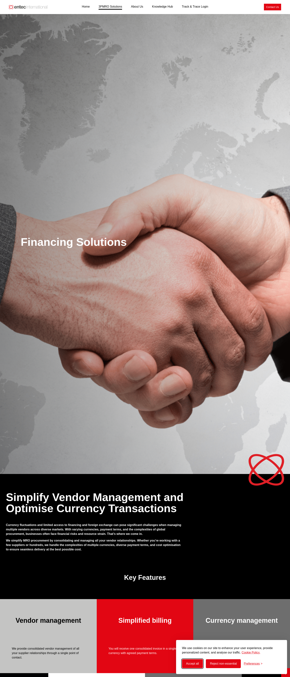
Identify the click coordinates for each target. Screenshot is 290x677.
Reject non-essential (223, 663)
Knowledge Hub (162, 6)
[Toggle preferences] (253, 663)
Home (86, 6)
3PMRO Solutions (110, 6)
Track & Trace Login (195, 6)
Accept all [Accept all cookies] (192, 663)
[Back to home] (28, 7)
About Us (137, 6)
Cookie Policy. (251, 652)
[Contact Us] (272, 7)
